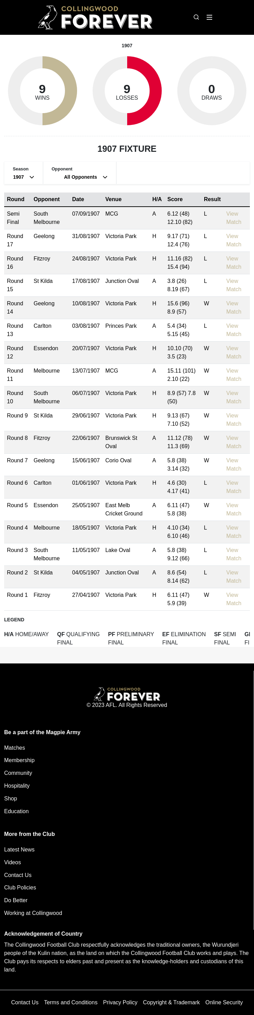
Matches (14, 748)
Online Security (224, 1002)
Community (18, 773)
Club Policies (20, 887)
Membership (19, 760)
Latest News (19, 850)
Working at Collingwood (33, 913)
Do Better (16, 900)
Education (16, 811)
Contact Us (17, 875)
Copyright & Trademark (171, 1002)
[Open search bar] (196, 17)
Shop (10, 798)
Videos (12, 862)
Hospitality (17, 786)
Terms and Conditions (70, 1002)
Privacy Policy (120, 1002)
